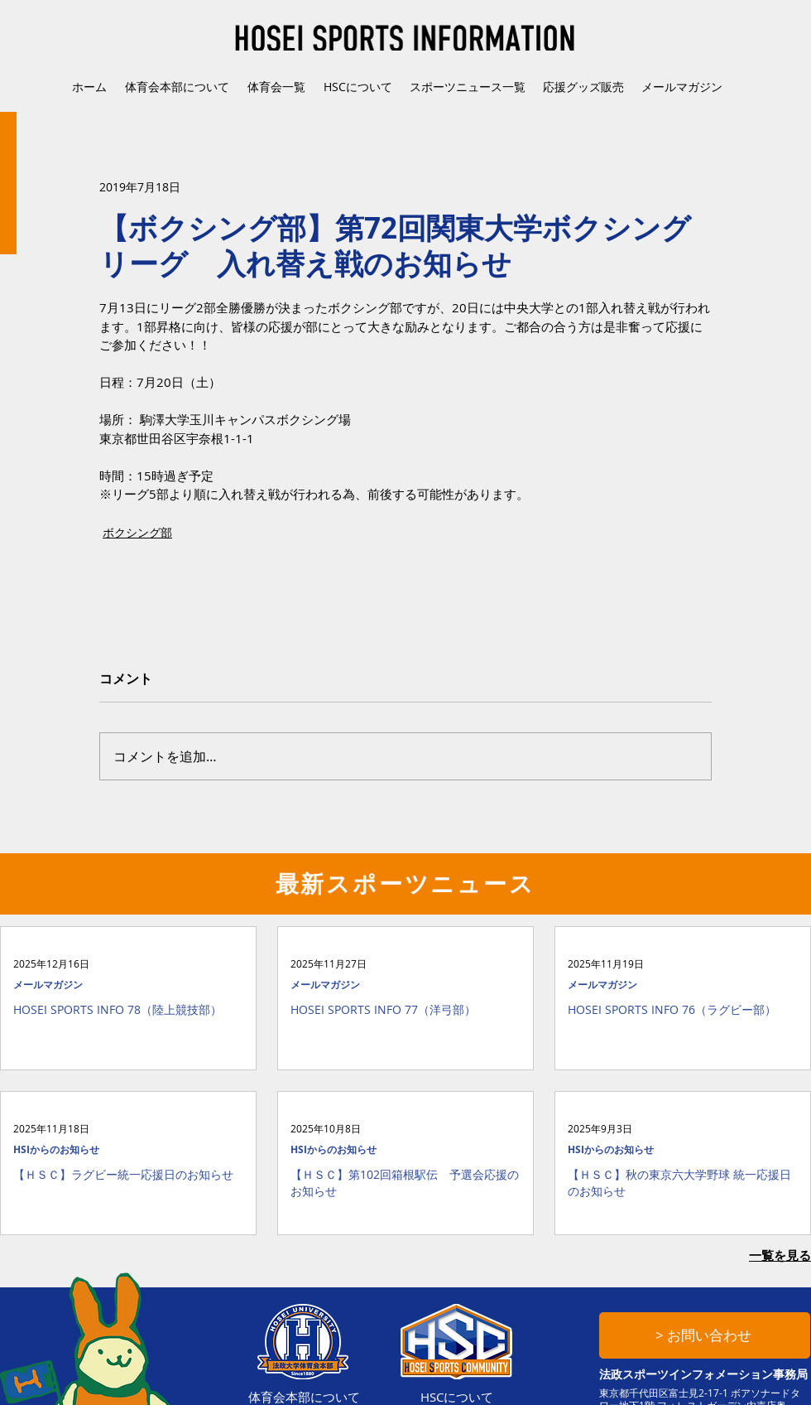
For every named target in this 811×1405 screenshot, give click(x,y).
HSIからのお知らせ (56, 1149)
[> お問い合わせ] (704, 1335)
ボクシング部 (137, 532)
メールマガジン (48, 984)
